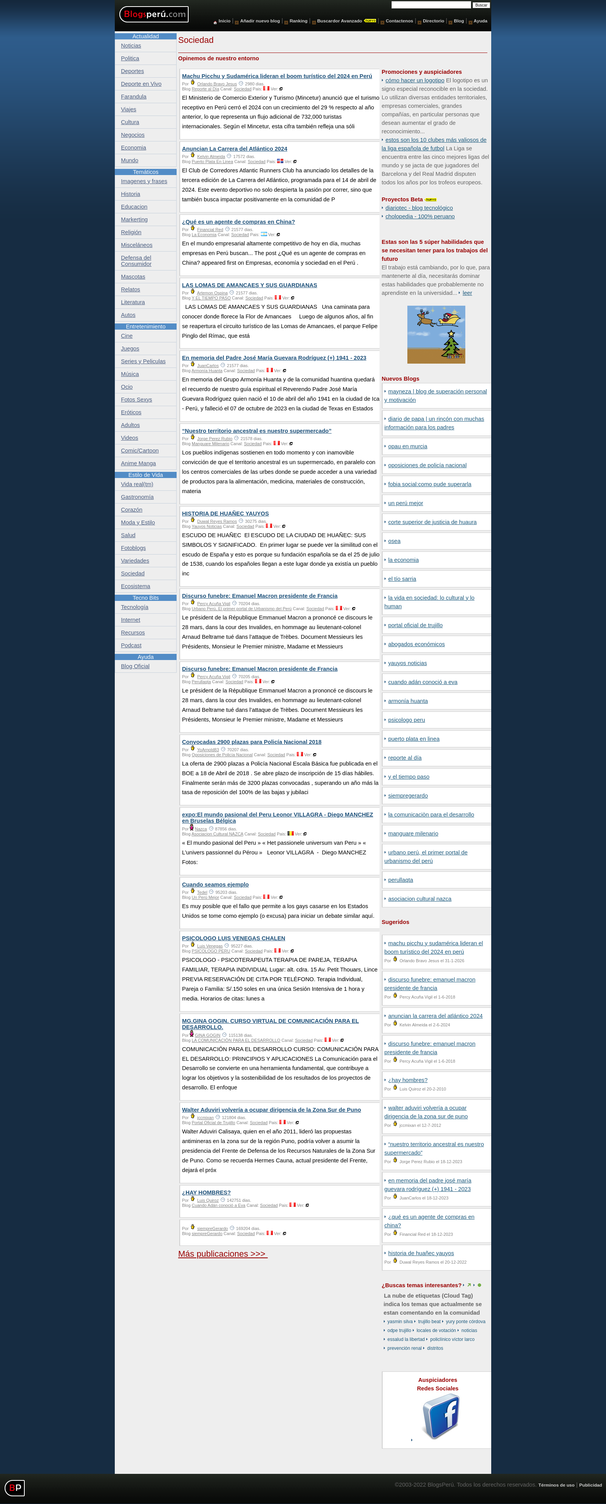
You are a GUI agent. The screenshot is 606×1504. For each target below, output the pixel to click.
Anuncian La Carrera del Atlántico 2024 (435, 1016)
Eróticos (131, 412)
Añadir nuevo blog (260, 20)
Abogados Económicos (416, 644)
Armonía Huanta (408, 701)
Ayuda (480, 20)
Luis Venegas (210, 946)
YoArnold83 (208, 749)
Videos (129, 438)
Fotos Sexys (136, 399)
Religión (131, 232)
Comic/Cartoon (140, 450)
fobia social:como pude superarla (430, 484)
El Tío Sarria (402, 579)
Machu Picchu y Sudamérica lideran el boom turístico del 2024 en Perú (277, 76)
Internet (130, 620)
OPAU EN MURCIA (407, 446)
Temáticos (145, 172)
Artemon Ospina (212, 293)
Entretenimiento (146, 326)
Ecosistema (135, 586)
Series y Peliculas (143, 361)
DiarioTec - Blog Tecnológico (419, 208)
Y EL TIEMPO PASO (409, 777)
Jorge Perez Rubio (214, 438)
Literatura (133, 302)
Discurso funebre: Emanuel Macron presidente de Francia (259, 596)
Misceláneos (136, 245)
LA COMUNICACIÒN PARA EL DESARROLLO (431, 815)
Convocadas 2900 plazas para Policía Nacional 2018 (252, 742)
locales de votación (436, 1330)
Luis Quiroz (208, 1200)
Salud (128, 535)
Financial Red (210, 229)
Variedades (135, 561)
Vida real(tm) (137, 484)
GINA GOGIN (207, 1035)
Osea (394, 541)
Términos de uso (556, 1484)
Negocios (133, 135)
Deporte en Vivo (141, 84)
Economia (133, 148)
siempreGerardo (408, 796)
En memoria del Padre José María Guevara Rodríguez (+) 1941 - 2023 (274, 358)
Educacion (134, 207)
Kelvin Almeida (211, 156)
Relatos (130, 289)
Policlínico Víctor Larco (452, 1339)
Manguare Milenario (413, 833)
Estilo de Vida (145, 475)
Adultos (130, 425)
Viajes (128, 109)
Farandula (133, 97)
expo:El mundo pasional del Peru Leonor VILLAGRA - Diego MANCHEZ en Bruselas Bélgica (277, 818)
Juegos (130, 348)
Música (130, 374)
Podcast (131, 645)
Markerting (134, 219)
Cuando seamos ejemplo (215, 884)
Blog (459, 20)
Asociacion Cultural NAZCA (420, 899)
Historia (130, 194)
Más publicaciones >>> (223, 1254)
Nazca (201, 829)
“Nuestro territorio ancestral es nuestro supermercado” (257, 431)
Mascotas (133, 277)
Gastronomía (137, 497)
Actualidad (146, 36)
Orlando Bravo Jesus (217, 84)
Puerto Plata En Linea (414, 739)
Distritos (435, 1348)
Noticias (469, 1330)
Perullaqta (400, 880)
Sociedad (243, 89)
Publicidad (590, 1484)
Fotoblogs (133, 548)
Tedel (202, 892)
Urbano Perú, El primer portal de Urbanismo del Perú (242, 608)
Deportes (132, 71)
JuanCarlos (208, 365)
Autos (128, 315)
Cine (127, 336)
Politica (130, 58)
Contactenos (399, 20)
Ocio (127, 387)
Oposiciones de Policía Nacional (427, 465)
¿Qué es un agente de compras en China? (238, 222)
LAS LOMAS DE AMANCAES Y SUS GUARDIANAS (249, 285)
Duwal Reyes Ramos (217, 521)
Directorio (433, 20)
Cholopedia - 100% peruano (420, 216)
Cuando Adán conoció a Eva (423, 682)
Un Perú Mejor (405, 503)
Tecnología (134, 607)
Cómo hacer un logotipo (415, 80)
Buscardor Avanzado (339, 20)
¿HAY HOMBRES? (408, 1080)
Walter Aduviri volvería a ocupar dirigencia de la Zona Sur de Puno (271, 1110)
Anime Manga (138, 463)
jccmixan (205, 1117)
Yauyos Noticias (407, 663)
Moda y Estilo (138, 522)
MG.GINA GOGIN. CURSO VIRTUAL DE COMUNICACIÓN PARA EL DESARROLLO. (270, 1024)
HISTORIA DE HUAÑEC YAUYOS (421, 1253)
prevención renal (405, 1348)
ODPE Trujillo (399, 1330)
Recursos (133, 633)
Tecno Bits (146, 598)
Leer (467, 293)
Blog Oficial (135, 666)
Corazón (131, 510)
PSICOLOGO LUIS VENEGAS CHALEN (233, 938)
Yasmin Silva (400, 1321)
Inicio (225, 20)
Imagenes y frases (144, 181)
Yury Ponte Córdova (465, 1321)
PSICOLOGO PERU (406, 720)
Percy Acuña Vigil (213, 603)
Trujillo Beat (429, 1321)
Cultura (130, 122)
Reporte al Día (405, 758)
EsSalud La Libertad (406, 1339)
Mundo (129, 160)
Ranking (298, 20)
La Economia (403, 560)
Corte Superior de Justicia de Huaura (432, 522)
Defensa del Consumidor (136, 261)
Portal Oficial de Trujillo (415, 625)
